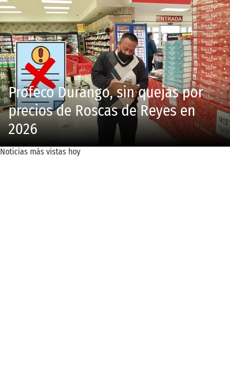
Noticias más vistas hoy (40, 152)
